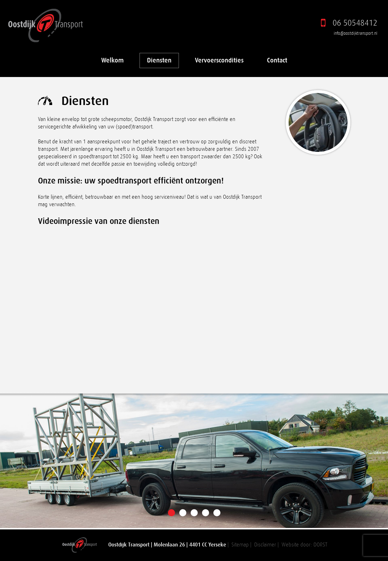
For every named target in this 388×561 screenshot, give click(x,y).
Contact (277, 60)
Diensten (159, 60)
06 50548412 (355, 23)
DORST (320, 545)
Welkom (112, 60)
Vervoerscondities (219, 60)
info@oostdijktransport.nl (355, 33)
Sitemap (240, 545)
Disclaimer (265, 545)
